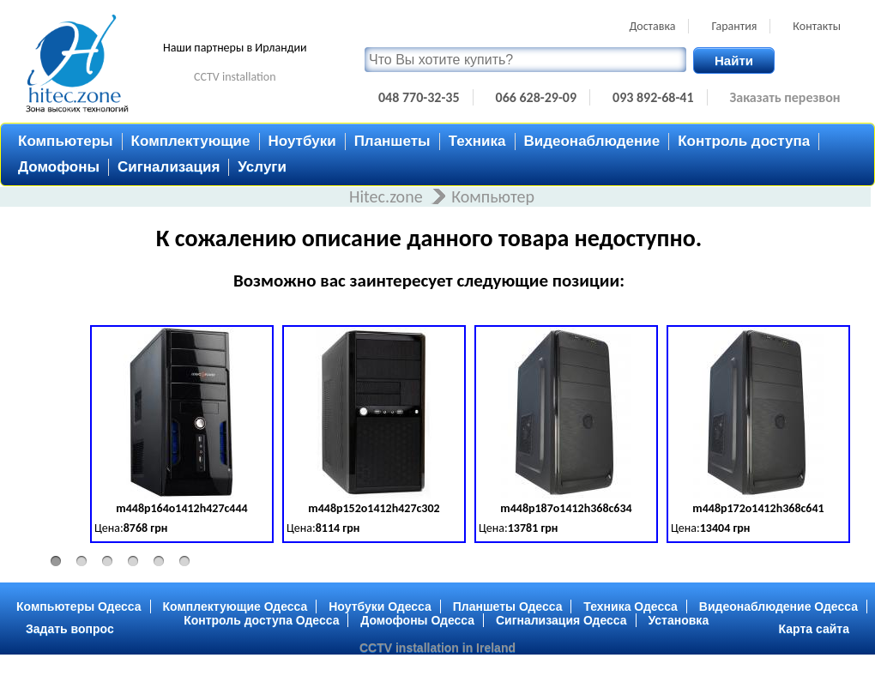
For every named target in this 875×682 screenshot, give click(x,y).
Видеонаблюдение (592, 141)
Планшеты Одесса (508, 606)
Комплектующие (190, 141)
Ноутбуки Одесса (380, 606)
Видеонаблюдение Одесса (778, 606)
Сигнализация (169, 167)
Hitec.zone (387, 196)
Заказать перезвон (785, 97)
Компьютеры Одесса (79, 606)
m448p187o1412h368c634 (565, 508)
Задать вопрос (70, 629)
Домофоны (59, 167)
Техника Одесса (630, 606)
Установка (679, 620)
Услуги (262, 167)
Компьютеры (65, 141)
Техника (477, 141)
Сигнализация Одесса (561, 620)
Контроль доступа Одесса (261, 620)
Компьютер (492, 196)
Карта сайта (814, 629)
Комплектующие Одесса (235, 606)
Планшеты (392, 141)
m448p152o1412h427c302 (373, 508)
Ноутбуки (302, 141)
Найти (734, 60)
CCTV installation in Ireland (437, 648)
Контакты (817, 26)
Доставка (652, 26)
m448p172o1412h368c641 (758, 508)
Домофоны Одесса (417, 620)
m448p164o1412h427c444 (181, 508)
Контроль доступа (744, 141)
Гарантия (734, 26)
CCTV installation (235, 76)
